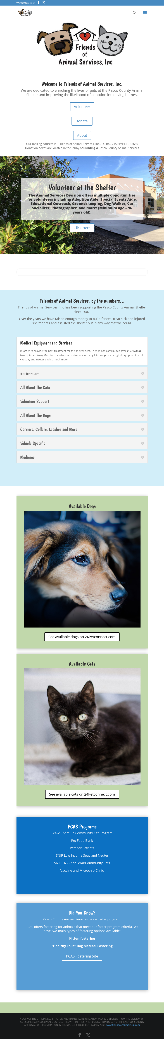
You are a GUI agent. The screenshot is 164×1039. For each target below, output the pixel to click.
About (82, 135)
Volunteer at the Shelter (82, 187)
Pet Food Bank (82, 840)
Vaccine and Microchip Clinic (82, 870)
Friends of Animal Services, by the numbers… (82, 301)
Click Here (82, 228)
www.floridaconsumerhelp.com (123, 1024)
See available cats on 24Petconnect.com (82, 794)
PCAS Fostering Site (82, 956)
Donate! (82, 121)
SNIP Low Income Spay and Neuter (82, 855)
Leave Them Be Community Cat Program (82, 833)
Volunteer (82, 106)
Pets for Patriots (82, 848)
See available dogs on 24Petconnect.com (82, 636)
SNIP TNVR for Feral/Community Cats (82, 863)
